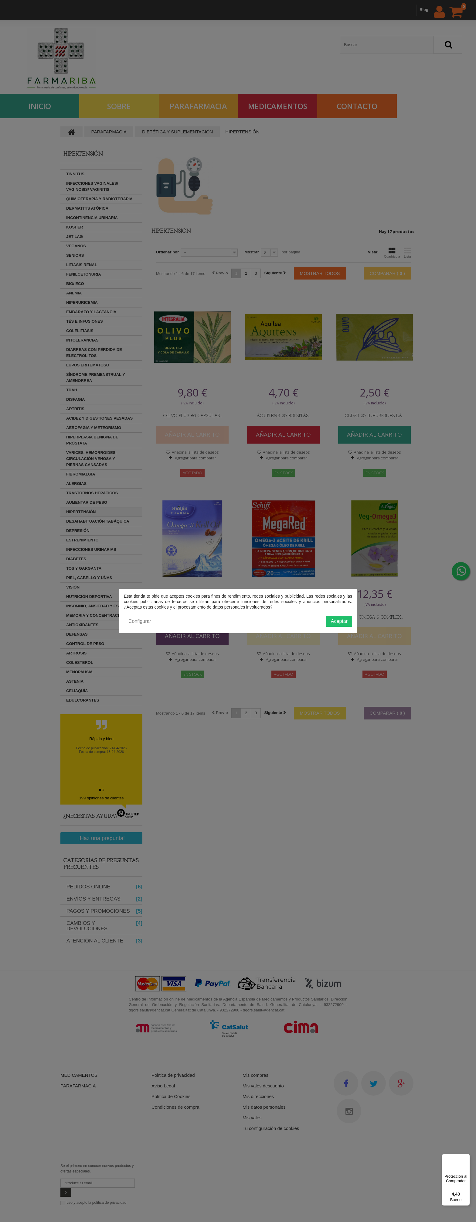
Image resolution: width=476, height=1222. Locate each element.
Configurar (139, 621)
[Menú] (466, 1157)
